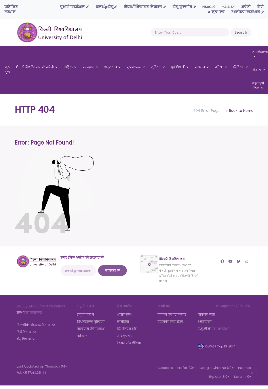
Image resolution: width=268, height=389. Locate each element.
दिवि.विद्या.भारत (26, 332)
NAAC (208, 6)
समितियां (123, 321)
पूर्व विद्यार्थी (178, 67)
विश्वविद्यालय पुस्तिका (91, 321)
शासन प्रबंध (124, 314)
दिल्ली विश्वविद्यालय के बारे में (35, 67)
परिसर (219, 67)
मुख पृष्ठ (216, 12)
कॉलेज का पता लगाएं (172, 314)
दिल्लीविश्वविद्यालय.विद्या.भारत (36, 325)
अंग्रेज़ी (246, 6)
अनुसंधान (110, 67)
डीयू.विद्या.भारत (26, 339)
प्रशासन (200, 67)
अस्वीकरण (204, 321)
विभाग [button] (258, 70)
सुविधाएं (156, 67)
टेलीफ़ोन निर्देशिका (170, 321)
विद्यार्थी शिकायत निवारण (145, 6)
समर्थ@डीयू (106, 6)
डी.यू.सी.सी (204, 328)
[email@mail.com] (78, 270)
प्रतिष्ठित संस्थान (11, 9)
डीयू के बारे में (85, 314)
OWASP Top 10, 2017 (216, 346)
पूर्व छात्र (82, 336)
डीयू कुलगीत (184, 6)
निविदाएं (238, 67)
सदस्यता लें (112, 270)
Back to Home (239, 110)
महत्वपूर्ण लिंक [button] (258, 85)
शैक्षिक (68, 67)
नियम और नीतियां (129, 343)
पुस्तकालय (134, 67)
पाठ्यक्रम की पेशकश (91, 328)
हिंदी (260, 6)
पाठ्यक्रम (88, 67)
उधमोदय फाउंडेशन (247, 12)
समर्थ (20, 312)
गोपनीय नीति (206, 314)
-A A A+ (228, 6)
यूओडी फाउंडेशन (74, 6)
